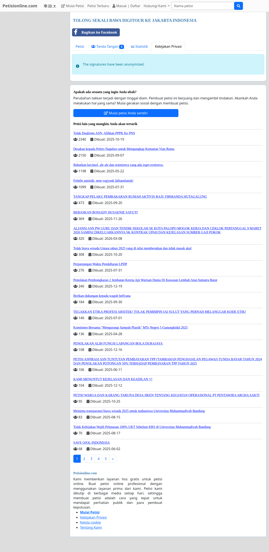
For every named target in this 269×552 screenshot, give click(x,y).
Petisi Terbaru (98, 6)
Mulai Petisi (72, 6)
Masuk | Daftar (126, 6)
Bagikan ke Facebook (94, 32)
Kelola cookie (90, 522)
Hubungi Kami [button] (155, 6)
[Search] (202, 6)
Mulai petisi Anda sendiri (126, 113)
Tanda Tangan (107, 46)
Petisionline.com (20, 6)
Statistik (139, 46)
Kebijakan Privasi (168, 46)
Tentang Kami (91, 527)
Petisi (80, 46)
